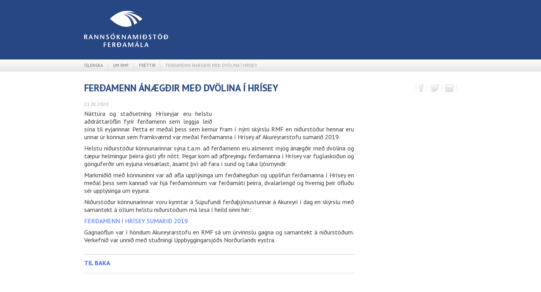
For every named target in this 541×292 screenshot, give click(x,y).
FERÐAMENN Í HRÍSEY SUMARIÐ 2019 (136, 221)
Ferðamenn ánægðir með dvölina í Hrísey (211, 65)
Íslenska (93, 65)
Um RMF (121, 65)
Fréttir (147, 65)
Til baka (97, 263)
